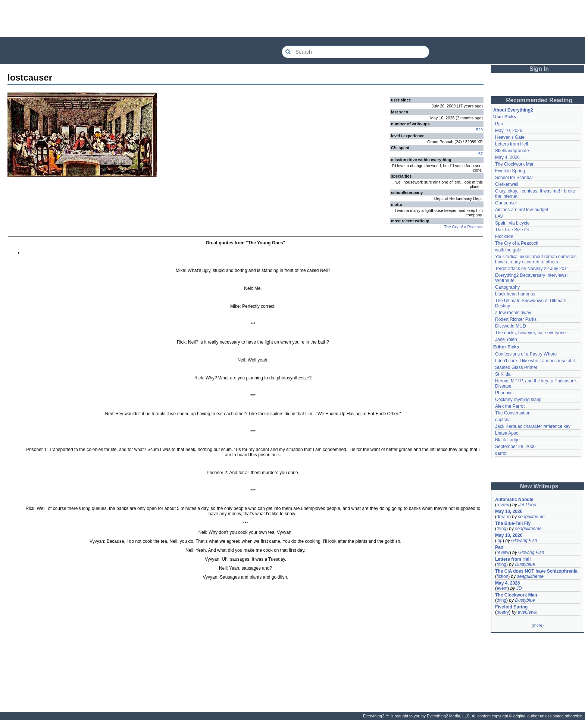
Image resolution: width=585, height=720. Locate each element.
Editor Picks (506, 347)
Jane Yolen (506, 339)
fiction (502, 576)
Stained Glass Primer (516, 367)
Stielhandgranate (512, 150)
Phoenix (503, 392)
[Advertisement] (292, 18)
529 (479, 130)
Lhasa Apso (507, 433)
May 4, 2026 (507, 157)
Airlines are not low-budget (521, 209)
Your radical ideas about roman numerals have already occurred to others (535, 259)
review (503, 504)
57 (480, 153)
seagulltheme (531, 516)
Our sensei (506, 203)
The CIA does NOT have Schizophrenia (536, 571)
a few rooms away (513, 312)
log (500, 540)
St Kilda (502, 374)
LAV (499, 216)
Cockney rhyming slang (518, 399)
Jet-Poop (527, 504)
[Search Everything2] (355, 52)
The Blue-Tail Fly (513, 523)
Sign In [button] (539, 69)
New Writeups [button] (539, 486)
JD (519, 588)
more (537, 625)
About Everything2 (513, 110)
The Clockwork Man (515, 164)
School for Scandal (514, 177)
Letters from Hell (511, 144)
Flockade (504, 236)
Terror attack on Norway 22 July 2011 (532, 268)
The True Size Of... (514, 229)
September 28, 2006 (515, 446)
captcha (503, 419)
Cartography (507, 287)
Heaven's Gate (510, 137)
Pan (499, 123)
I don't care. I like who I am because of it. (535, 360)
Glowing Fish (524, 540)
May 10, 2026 (508, 130)
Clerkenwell (506, 184)
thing (501, 528)
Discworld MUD (510, 326)
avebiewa (527, 612)
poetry (503, 612)
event (502, 588)
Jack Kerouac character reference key (532, 426)
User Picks (504, 116)
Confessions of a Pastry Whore (526, 354)
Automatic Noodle (514, 499)
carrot (501, 453)
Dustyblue (525, 564)
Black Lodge (507, 439)
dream (503, 516)
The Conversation (513, 413)
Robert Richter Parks (515, 319)
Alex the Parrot (510, 406)
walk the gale (508, 250)
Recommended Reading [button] (539, 100)
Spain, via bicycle (512, 223)
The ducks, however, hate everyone (530, 332)
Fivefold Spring (510, 170)
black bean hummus (515, 294)
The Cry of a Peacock (463, 227)
